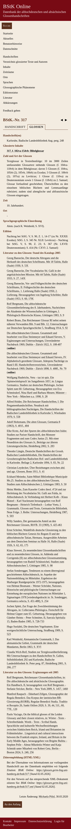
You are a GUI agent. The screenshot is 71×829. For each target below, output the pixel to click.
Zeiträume (8, 72)
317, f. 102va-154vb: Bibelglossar (25, 151)
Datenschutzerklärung (40, 821)
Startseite (8, 33)
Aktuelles (8, 38)
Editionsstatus (10, 92)
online (11, 348)
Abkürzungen (10, 102)
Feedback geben (11, 110)
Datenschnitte (10, 48)
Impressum (20, 821)
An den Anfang (12, 804)
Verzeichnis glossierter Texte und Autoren (25, 61)
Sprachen (8, 82)
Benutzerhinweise (12, 43)
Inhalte (6, 67)
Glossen (36, 127)
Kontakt (7, 821)
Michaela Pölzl (47, 796)
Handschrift (15, 127)
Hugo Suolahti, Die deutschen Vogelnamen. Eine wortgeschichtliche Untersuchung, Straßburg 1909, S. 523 (35, 630)
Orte (5, 77)
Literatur (7, 97)
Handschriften (10, 56)
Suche (7, 25)
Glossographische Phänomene (19, 87)
